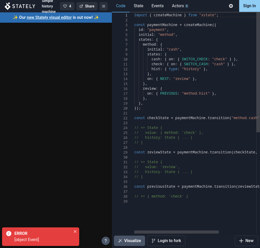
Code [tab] (120, 5)
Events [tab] (157, 5)
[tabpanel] (186, 130)
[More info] (106, 241)
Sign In (249, 5)
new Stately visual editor (49, 17)
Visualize (129, 240)
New (246, 240)
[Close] (75, 231)
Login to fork (166, 240)
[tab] (231, 6)
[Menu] (104, 6)
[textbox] (134, 12)
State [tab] (138, 5)
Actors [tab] (180, 5)
